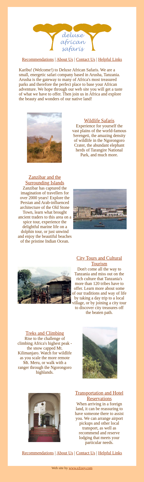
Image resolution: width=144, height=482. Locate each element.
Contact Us (85, 59)
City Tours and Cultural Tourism (99, 260)
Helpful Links (110, 59)
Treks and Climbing (45, 333)
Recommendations (38, 59)
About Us (65, 59)
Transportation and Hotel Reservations (99, 395)
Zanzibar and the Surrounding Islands (44, 180)
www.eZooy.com (80, 468)
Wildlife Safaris (99, 120)
